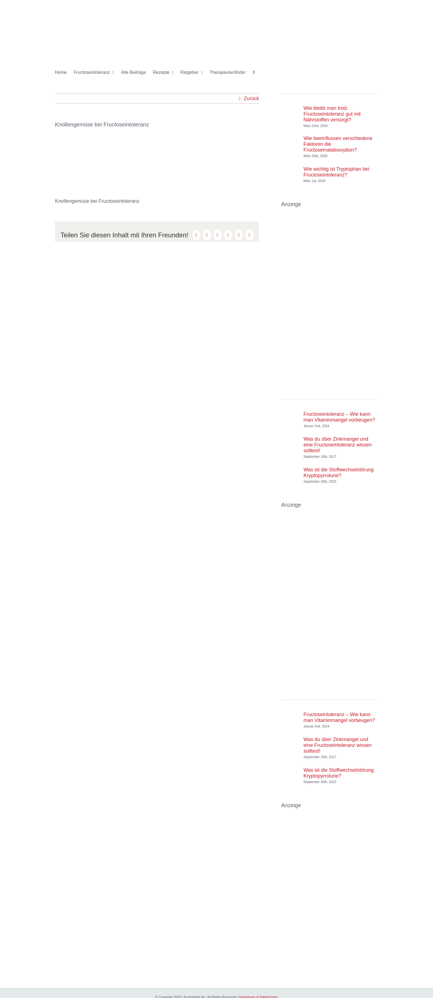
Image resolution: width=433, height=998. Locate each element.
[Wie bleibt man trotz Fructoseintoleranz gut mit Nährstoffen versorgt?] (290, 111)
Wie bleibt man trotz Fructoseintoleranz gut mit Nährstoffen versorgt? (332, 114)
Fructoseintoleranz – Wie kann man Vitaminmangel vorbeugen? (339, 417)
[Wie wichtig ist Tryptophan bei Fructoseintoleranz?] (290, 169)
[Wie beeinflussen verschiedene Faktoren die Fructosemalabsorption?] (290, 141)
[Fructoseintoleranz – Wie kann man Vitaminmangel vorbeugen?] (290, 414)
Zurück (251, 98)
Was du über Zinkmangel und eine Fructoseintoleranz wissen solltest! (337, 444)
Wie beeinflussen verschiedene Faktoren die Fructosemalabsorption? (337, 144)
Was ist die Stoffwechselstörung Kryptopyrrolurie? (338, 472)
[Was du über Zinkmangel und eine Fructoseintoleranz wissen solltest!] (290, 445)
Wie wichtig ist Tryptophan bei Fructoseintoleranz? (336, 172)
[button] (254, 72)
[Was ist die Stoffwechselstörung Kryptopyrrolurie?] (290, 470)
